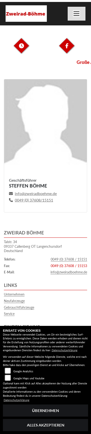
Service (9, 314)
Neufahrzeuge (14, 301)
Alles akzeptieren (45, 425)
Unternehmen (14, 294)
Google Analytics (23, 371)
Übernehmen (45, 410)
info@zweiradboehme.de (68, 272)
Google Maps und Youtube (28, 378)
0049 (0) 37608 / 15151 (69, 259)
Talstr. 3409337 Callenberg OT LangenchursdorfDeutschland (33, 246)
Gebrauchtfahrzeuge (19, 307)
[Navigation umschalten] (77, 14)
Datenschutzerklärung (64, 350)
